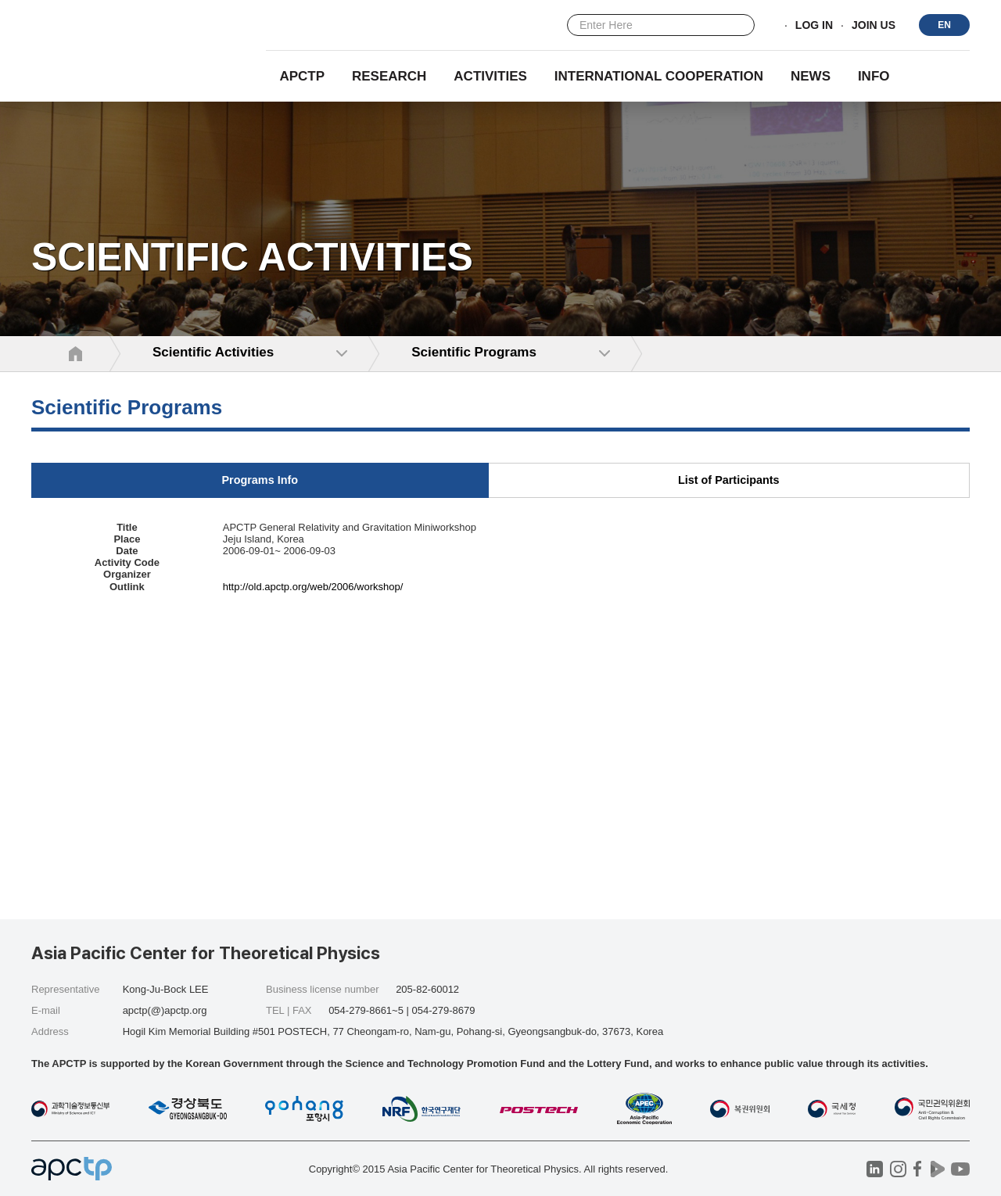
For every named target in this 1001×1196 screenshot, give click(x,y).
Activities (490, 76)
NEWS (811, 76)
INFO (874, 76)
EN (944, 25)
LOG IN (814, 26)
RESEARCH (389, 76)
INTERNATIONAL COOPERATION (658, 76)
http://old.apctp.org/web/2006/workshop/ (313, 587)
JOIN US (873, 26)
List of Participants (729, 480)
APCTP (302, 76)
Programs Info (259, 480)
